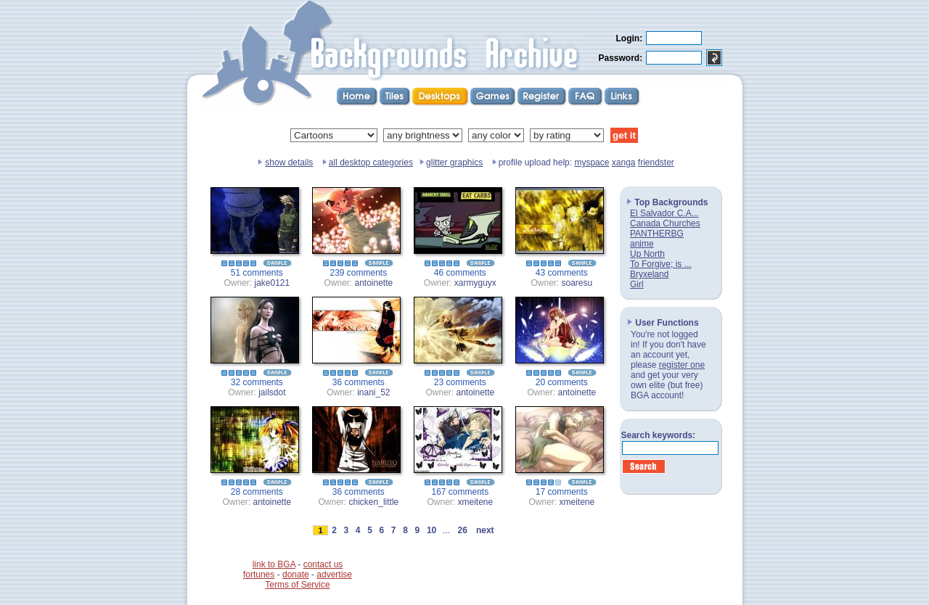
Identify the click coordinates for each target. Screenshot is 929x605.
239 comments (359, 273)
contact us (323, 564)
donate (295, 574)
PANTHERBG (657, 234)
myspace (591, 162)
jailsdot (271, 392)
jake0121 (272, 283)
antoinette (374, 283)
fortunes (258, 574)
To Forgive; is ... (661, 264)
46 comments (460, 273)
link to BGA (274, 564)
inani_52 (373, 392)
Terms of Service (297, 585)
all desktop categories (371, 162)
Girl (637, 284)
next (485, 530)
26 (462, 530)
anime (642, 244)
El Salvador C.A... (664, 213)
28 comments (257, 492)
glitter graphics (454, 162)
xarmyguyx (475, 283)
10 (432, 530)
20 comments (562, 382)
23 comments (460, 382)
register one (682, 365)
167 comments (460, 492)
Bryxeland (649, 274)
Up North (647, 254)
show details (289, 162)
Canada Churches (665, 223)
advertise (334, 574)
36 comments (358, 382)
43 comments (562, 273)
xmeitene (476, 502)
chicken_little (374, 502)
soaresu (577, 283)
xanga (624, 162)
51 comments (257, 273)
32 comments (257, 382)
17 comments (562, 492)
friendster (656, 162)
